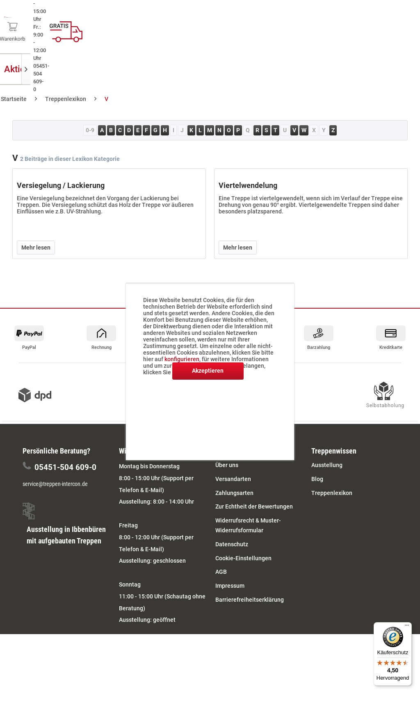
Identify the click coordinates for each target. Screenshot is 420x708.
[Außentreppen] (94, 69)
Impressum (229, 585)
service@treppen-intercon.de (55, 484)
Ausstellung (326, 465)
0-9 (90, 130)
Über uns (226, 465)
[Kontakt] (404, 69)
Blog (317, 479)
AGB (221, 571)
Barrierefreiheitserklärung (249, 599)
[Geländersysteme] (351, 69)
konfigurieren (181, 359)
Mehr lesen (35, 247)
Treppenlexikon (331, 493)
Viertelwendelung (248, 185)
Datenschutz (231, 544)
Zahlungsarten (234, 493)
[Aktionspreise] (34, 69)
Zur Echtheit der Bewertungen (254, 506)
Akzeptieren (208, 370)
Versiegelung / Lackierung (61, 185)
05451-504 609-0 (65, 467)
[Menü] (407, 627)
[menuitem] (317, 28)
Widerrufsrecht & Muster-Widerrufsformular (248, 525)
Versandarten (233, 479)
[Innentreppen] (153, 69)
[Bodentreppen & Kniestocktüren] (248, 69)
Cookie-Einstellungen (243, 558)
